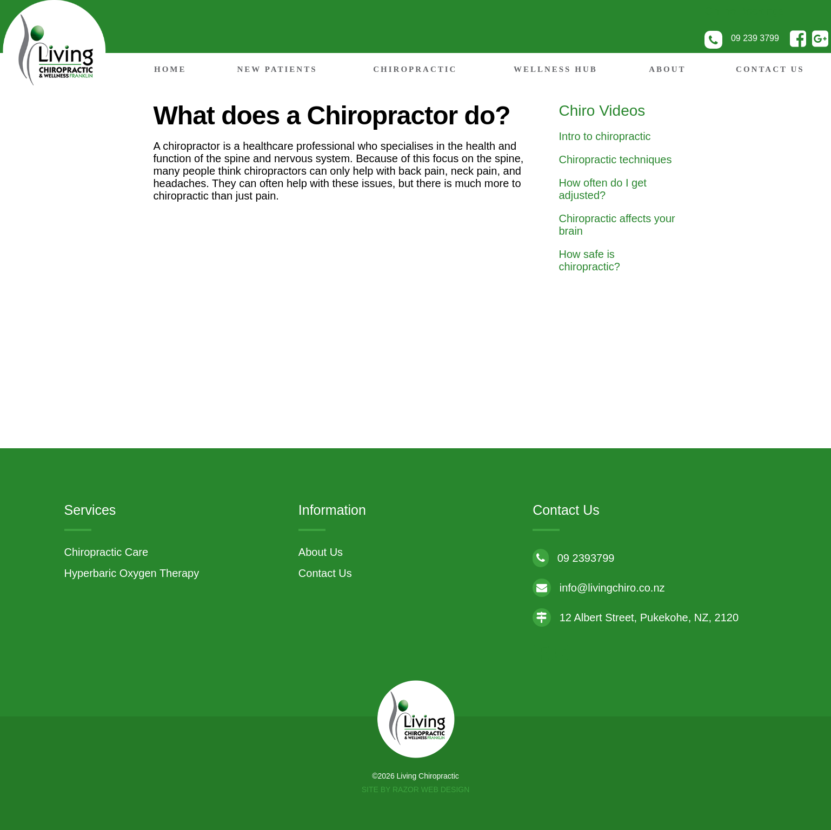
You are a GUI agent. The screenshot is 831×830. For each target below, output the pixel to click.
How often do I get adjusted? (603, 189)
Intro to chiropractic (605, 136)
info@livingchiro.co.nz (598, 588)
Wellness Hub (555, 69)
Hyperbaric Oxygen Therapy (132, 573)
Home (170, 69)
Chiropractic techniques (615, 159)
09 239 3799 (755, 38)
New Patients (277, 69)
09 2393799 (573, 558)
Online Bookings (743, 11)
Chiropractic (415, 69)
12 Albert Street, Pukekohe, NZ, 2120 (636, 617)
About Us (320, 552)
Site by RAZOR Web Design (416, 789)
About (667, 69)
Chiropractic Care (106, 552)
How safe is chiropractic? (589, 260)
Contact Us (770, 69)
